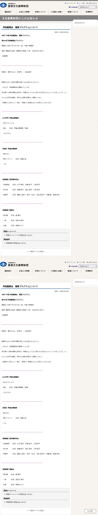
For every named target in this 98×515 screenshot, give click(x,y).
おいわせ (92, 3)
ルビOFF (90, 511)
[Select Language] (88, 7)
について (40, 12)
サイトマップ (71, 3)
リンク (82, 3)
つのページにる (35, 251)
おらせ (24, 12)
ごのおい (57, 12)
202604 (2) (79, 23)
